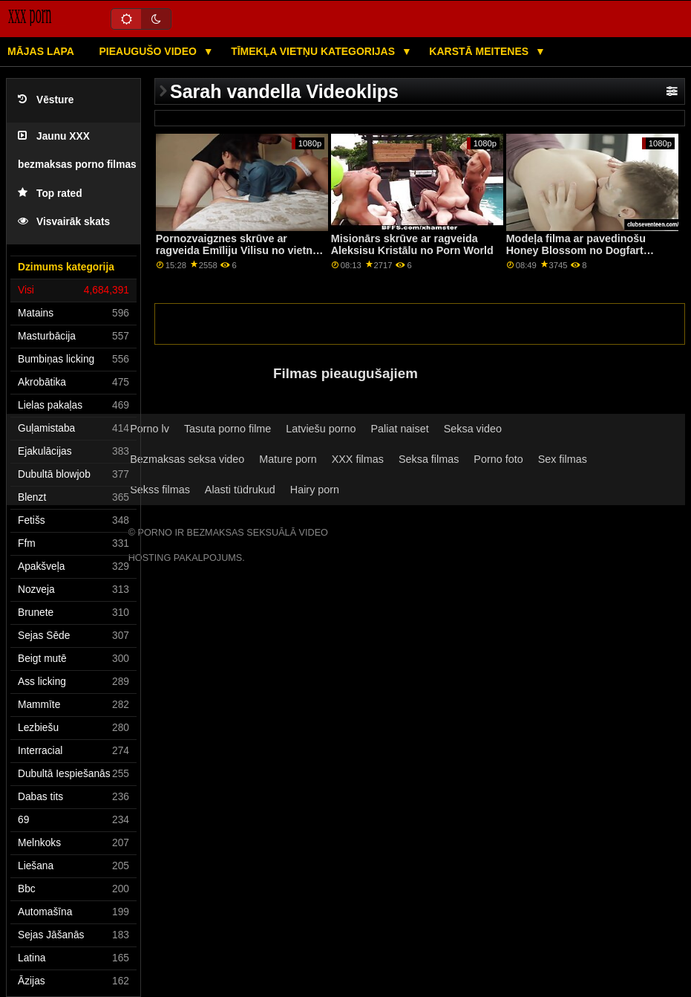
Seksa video (473, 429)
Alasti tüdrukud (240, 490)
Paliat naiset (399, 429)
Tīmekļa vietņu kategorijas (314, 51)
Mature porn (287, 459)
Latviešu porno (321, 429)
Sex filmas (562, 459)
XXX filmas (358, 459)
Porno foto (498, 459)
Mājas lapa (40, 51)
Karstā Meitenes (480, 51)
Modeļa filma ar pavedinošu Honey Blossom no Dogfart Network (576, 251)
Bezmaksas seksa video (187, 459)
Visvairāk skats (64, 221)
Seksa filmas (429, 459)
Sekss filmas (160, 490)
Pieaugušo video (149, 51)
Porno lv (149, 429)
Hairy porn (314, 490)
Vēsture (45, 99)
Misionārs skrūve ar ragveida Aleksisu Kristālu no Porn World (412, 245)
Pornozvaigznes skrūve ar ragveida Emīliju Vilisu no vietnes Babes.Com (240, 251)
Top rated (50, 193)
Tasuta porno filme (227, 429)
